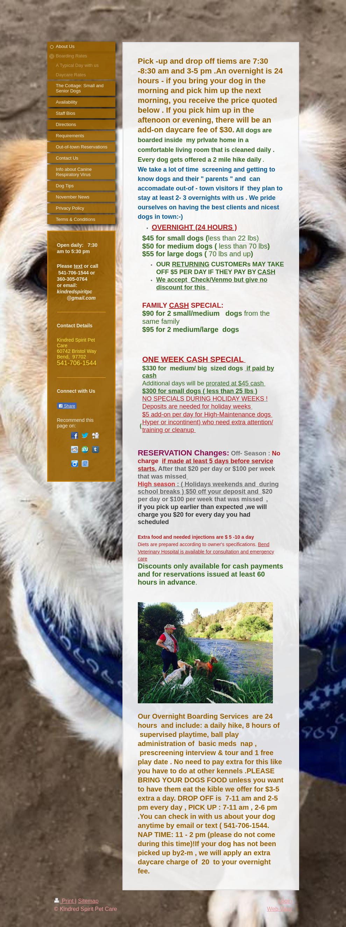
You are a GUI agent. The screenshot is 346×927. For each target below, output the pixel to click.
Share (66, 406)
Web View (279, 909)
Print (64, 901)
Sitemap (88, 901)
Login (285, 901)
